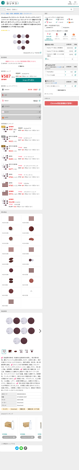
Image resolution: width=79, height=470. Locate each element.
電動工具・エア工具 (33, 409)
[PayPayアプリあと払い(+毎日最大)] (75, 51)
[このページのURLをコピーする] (25, 448)
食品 (7, 13)
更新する (21, 66)
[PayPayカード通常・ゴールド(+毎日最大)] (75, 54)
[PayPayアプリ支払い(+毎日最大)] (75, 48)
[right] (40, 331)
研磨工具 (22, 409)
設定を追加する (61, 90)
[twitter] (17, 449)
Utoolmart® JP (25, 73)
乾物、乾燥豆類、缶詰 (16, 13)
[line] (21, 449)
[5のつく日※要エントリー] (75, 86)
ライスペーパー (28, 13)
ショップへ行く (28, 80)
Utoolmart (14, 409)
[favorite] (40, 17)
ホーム (3, 13)
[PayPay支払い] (75, 72)
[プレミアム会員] (75, 75)
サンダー (5, 409)
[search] (71, 9)
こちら (58, 67)
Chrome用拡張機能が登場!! (61, 103)
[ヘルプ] (65, 72)
